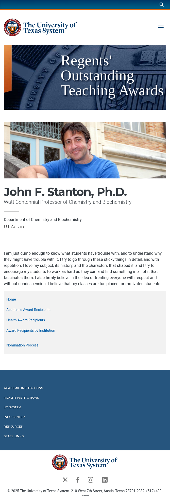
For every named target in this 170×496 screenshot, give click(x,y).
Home (11, 299)
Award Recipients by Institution (30, 330)
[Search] (161, 4)
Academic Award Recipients (28, 310)
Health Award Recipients (25, 320)
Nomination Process (22, 345)
